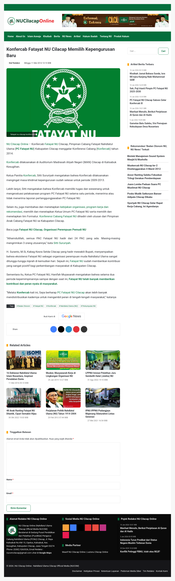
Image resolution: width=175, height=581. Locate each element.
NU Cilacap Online (17, 144)
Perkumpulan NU (89, 306)
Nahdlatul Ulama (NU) (69, 306)
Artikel (77, 36)
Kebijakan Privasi (92, 571)
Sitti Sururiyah (62, 243)
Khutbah (47, 36)
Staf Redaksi (14, 63)
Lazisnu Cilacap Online (97, 552)
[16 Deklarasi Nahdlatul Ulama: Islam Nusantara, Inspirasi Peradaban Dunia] (23, 360)
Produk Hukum (121, 36)
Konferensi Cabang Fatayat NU (58, 216)
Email (9, 493)
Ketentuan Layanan (110, 571)
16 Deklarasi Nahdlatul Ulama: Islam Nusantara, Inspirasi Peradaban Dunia (21, 376)
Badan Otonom (24, 306)
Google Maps (45, 553)
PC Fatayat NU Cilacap (71, 292)
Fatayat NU (51, 144)
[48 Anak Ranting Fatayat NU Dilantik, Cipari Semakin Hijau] (23, 398)
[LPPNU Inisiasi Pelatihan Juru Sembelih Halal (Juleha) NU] (102, 360)
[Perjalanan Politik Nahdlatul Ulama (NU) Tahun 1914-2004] (63, 398)
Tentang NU (106, 36)
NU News (67, 36)
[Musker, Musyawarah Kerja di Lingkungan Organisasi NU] (63, 360)
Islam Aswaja (34, 36)
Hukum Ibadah (90, 36)
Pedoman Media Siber (131, 571)
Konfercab (103, 148)
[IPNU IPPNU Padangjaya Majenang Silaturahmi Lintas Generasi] (102, 398)
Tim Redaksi (148, 571)
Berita (57, 36)
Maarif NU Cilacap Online (73, 552)
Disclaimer (77, 571)
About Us (20, 36)
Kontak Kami (162, 571)
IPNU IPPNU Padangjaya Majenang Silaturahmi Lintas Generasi (100, 413)
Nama (9, 479)
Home (11, 36)
